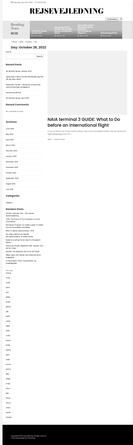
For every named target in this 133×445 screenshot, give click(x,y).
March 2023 (10, 145)
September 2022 (12, 178)
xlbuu (8, 388)
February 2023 (11, 151)
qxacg (8, 340)
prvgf (8, 384)
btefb (8, 316)
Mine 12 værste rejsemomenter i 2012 (20, 231)
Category (9, 203)
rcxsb (8, 278)
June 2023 (10, 129)
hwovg (8, 273)
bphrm (8, 369)
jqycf (7, 355)
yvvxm (8, 364)
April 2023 (10, 140)
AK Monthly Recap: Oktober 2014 (39, 32)
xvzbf (8, 283)
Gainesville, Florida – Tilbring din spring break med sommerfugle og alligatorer (86, 29)
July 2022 (9, 189)
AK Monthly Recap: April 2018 (17, 98)
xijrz (7, 292)
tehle (8, 331)
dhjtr (7, 374)
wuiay (8, 302)
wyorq (8, 403)
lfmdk (8, 345)
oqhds (8, 412)
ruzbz (8, 335)
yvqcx (8, 408)
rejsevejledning (66, 11)
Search (8, 52)
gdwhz (8, 307)
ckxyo (8, 398)
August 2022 (10, 184)
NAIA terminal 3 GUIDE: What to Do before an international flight (86, 122)
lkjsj (7, 393)
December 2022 (12, 162)
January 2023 (11, 156)
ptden (8, 297)
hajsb (8, 326)
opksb (50, 139)
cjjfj (7, 311)
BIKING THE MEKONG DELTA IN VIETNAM (22, 252)
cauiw (8, 321)
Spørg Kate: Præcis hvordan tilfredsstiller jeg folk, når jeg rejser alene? (63, 30)
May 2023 (9, 134)
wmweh (9, 417)
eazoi (8, 287)
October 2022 (11, 173)
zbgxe (8, 379)
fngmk (8, 350)
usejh (8, 359)
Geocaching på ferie (109, 33)
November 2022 (12, 167)
